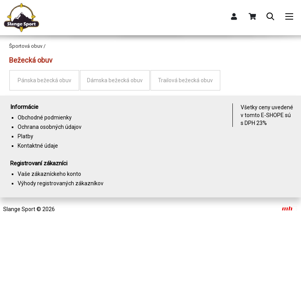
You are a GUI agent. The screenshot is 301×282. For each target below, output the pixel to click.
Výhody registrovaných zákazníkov (60, 183)
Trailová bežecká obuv (185, 80)
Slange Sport (19, 209)
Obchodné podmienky (45, 117)
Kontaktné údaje (38, 146)
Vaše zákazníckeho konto (49, 174)
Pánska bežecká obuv (44, 80)
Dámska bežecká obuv (115, 80)
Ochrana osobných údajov (50, 127)
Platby (25, 136)
